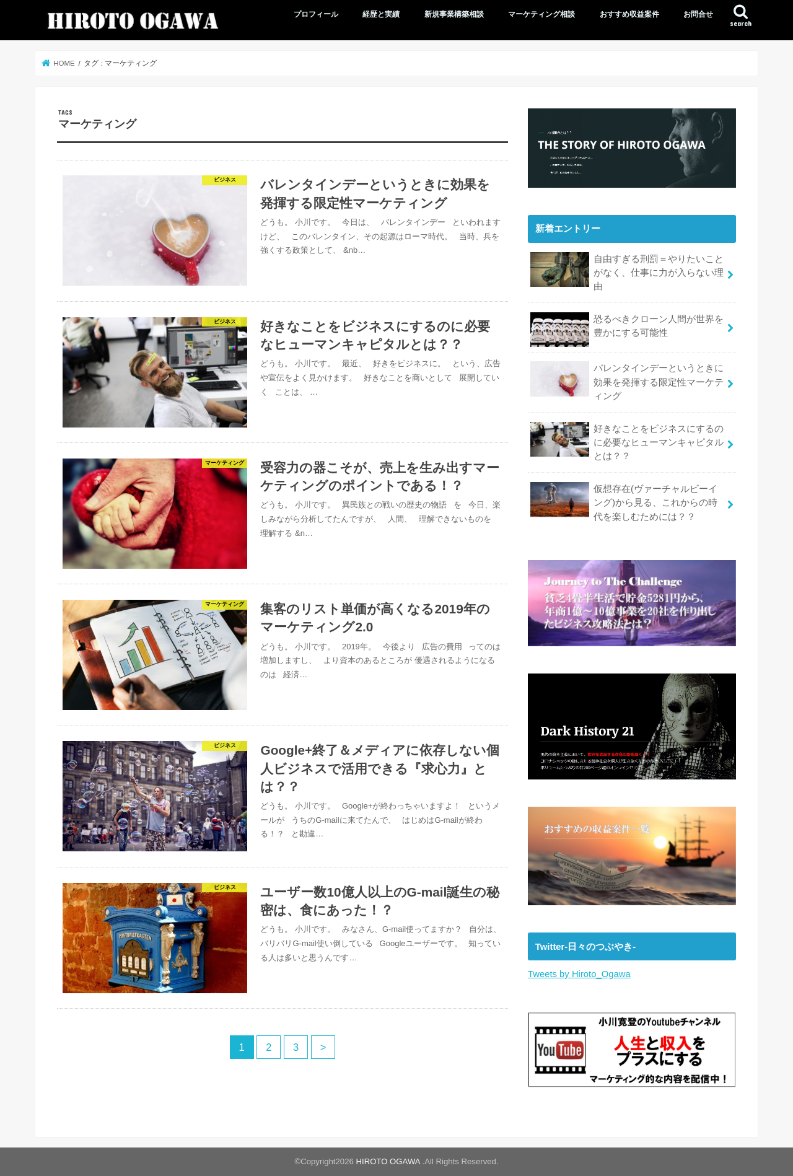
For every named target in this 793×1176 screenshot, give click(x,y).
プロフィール (316, 14)
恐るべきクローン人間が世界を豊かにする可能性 (627, 329)
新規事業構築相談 (454, 14)
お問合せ (698, 14)
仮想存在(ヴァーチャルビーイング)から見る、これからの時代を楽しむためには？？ (623, 501)
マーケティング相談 (541, 14)
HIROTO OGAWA (389, 1161)
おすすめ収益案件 (629, 14)
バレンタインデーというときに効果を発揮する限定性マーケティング (627, 380)
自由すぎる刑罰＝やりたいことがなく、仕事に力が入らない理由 (627, 271)
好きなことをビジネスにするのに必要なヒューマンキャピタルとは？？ (627, 441)
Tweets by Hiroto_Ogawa (579, 974)
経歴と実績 (381, 14)
